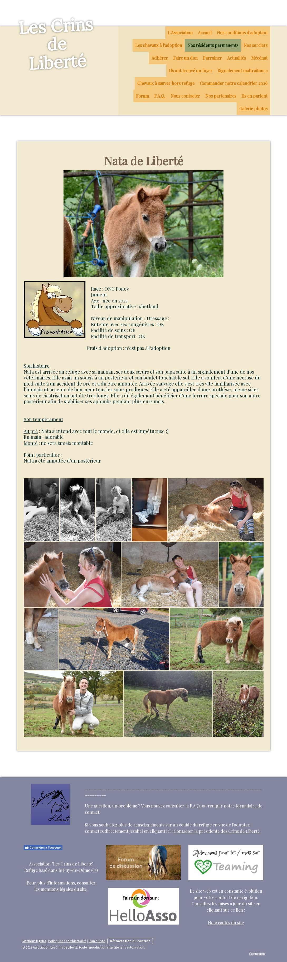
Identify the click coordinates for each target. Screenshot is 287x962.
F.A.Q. (159, 96)
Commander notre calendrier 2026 (233, 83)
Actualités (236, 58)
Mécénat (259, 58)
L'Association (180, 32)
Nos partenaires (220, 96)
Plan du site (97, 941)
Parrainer (212, 58)
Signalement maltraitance (242, 70)
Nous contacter (185, 96)
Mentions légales (34, 941)
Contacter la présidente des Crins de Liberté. (217, 831)
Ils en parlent (254, 96)
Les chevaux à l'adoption (158, 45)
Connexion (257, 953)
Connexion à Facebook (43, 847)
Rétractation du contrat (130, 941)
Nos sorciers (255, 45)
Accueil (205, 32)
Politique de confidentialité (67, 941)
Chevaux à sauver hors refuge (165, 83)
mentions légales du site (64, 889)
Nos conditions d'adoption (242, 32)
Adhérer (160, 58)
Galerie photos (253, 108)
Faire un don (185, 58)
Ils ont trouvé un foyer (190, 70)
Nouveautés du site (226, 922)
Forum (142, 96)
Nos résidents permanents (212, 45)
